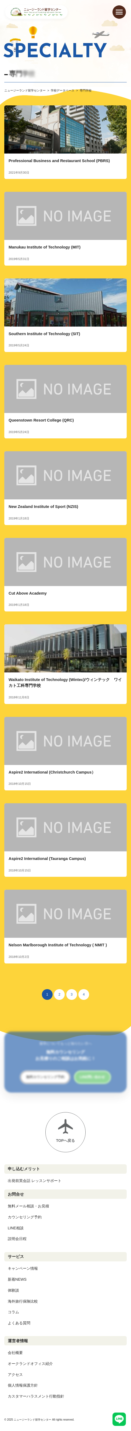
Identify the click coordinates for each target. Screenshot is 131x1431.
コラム (13, 1312)
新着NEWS (17, 1279)
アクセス (15, 1374)
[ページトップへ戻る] (65, 1132)
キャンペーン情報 (23, 1268)
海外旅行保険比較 (23, 1301)
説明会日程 (17, 1239)
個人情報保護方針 (23, 1385)
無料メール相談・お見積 (28, 1206)
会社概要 (15, 1352)
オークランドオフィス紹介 (30, 1363)
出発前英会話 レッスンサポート (34, 1181)
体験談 (13, 1290)
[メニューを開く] (119, 12)
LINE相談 (16, 1228)
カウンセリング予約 (25, 1217)
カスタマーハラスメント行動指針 (36, 1396)
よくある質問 (19, 1323)
